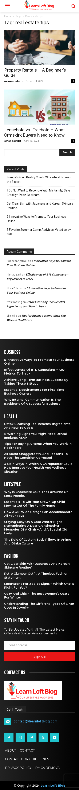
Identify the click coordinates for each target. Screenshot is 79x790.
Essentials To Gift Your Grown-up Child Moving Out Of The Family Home (34, 504)
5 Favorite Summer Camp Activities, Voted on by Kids (39, 232)
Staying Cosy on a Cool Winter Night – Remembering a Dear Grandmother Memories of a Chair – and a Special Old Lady (35, 527)
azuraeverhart (13, 81)
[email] (39, 645)
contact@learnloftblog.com (35, 721)
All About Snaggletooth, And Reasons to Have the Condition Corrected (36, 456)
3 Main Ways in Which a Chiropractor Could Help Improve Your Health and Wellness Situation (38, 467)
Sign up (39, 657)
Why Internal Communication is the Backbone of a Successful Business (32, 401)
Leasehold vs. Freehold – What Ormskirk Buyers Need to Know (34, 132)
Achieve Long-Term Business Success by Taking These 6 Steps (36, 381)
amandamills (12, 140)
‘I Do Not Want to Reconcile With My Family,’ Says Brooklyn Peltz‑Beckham (38, 193)
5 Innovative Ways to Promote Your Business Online (36, 219)
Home (8, 16)
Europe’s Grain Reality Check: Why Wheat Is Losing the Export (39, 179)
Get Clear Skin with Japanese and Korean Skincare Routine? (40, 206)
